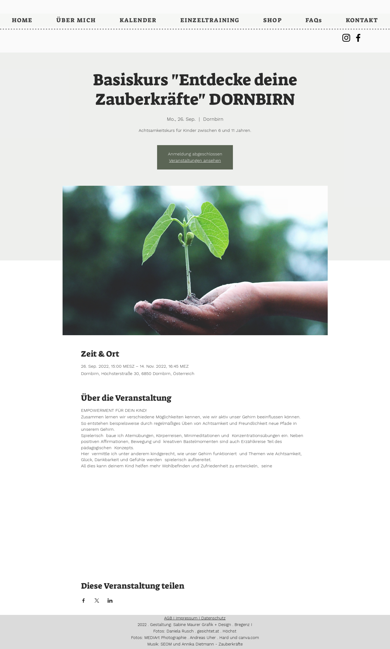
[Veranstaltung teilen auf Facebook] (83, 600)
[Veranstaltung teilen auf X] (96, 600)
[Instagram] (346, 37)
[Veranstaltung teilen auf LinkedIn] (110, 600)
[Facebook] (358, 37)
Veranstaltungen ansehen (195, 160)
